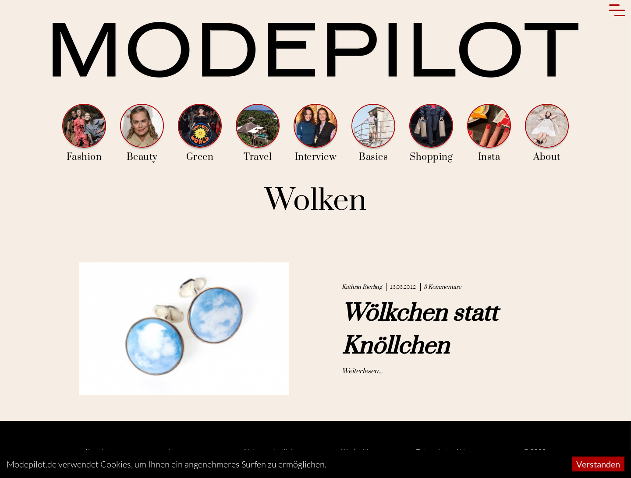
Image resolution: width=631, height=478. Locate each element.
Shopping (431, 133)
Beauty (142, 133)
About (547, 133)
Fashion (84, 133)
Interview (315, 133)
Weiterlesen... (362, 371)
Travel (258, 133)
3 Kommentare (442, 286)
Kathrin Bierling (362, 286)
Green (200, 133)
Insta (489, 133)
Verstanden (598, 464)
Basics (373, 133)
